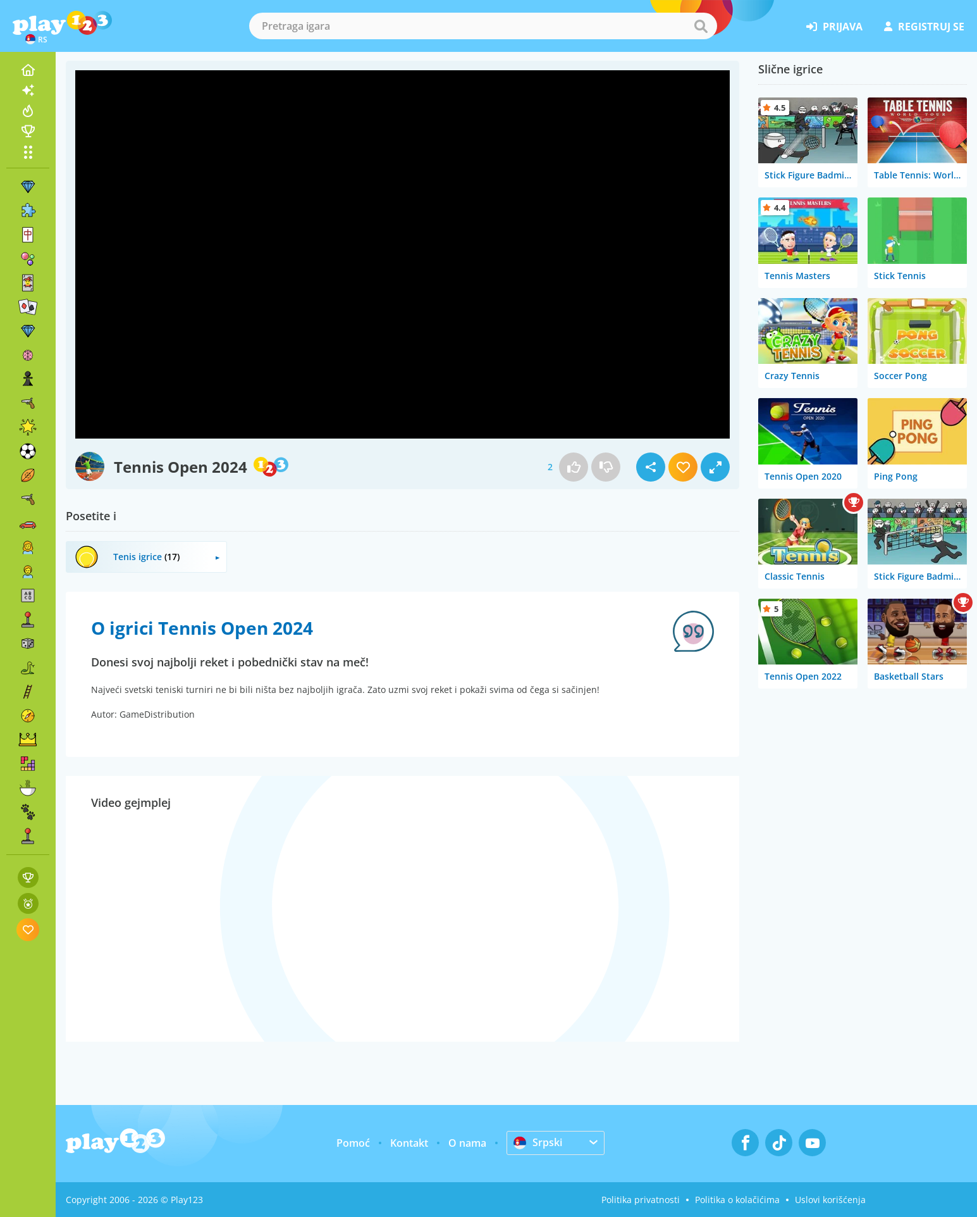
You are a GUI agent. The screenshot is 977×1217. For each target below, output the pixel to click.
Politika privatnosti (640, 1200)
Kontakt (409, 1143)
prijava (834, 27)
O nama (467, 1143)
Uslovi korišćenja (830, 1200)
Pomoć (353, 1143)
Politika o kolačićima (737, 1200)
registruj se (924, 27)
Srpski (537, 1142)
